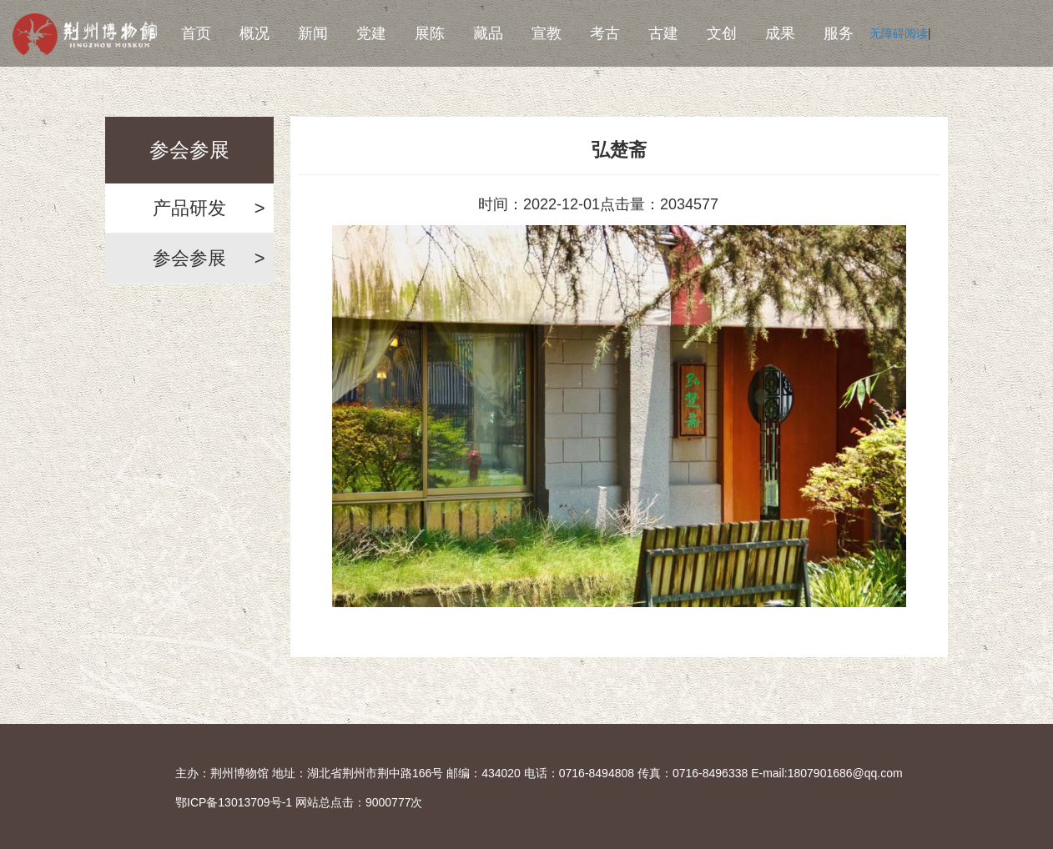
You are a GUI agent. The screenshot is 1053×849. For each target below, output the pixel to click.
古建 (663, 33)
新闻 (313, 33)
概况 (254, 33)
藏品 (488, 33)
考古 (605, 33)
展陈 (430, 33)
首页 (196, 33)
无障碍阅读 (898, 33)
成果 (780, 33)
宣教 (547, 33)
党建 (371, 33)
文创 (722, 33)
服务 (839, 33)
